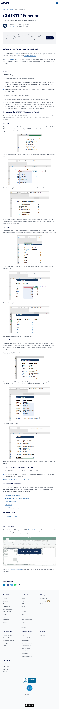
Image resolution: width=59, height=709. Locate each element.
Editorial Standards (8, 609)
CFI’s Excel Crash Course (15, 569)
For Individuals (43, 598)
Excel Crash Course (34, 530)
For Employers (6, 643)
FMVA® (23, 598)
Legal (41, 637)
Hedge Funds (25, 651)
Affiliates (5, 622)
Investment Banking (26, 637)
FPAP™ (23, 601)
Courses (24, 627)
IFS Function (8, 504)
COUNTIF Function (12, 516)
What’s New (6, 666)
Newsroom (5, 625)
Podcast (5, 671)
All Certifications (26, 617)
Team (4, 603)
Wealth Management (27, 656)
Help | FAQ (42, 635)
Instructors (5, 601)
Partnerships (6, 619)
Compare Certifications (27, 619)
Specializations (25, 625)
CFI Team (12, 26)
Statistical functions (30, 55)
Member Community (8, 663)
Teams (4, 645)
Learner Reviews (7, 617)
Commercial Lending (27, 643)
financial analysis (9, 59)
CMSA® (23, 603)
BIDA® (23, 609)
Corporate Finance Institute (5, 2)
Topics (23, 622)
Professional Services (8, 640)
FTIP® (23, 614)
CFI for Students (7, 611)
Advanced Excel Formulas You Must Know (17, 498)
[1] (17, 53)
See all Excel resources (12, 508)
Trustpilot (26, 694)
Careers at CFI (6, 606)
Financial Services (7, 635)
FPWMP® (24, 611)
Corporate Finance (7, 637)
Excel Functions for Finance (13, 495)
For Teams (42, 603)
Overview (5, 598)
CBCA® (23, 606)
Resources (5, 669)
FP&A (23, 635)
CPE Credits (6, 614)
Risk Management (26, 645)
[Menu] (57, 3)
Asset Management (26, 648)
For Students (43, 601)
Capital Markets (25, 640)
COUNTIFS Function (10, 501)
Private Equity (25, 653)
